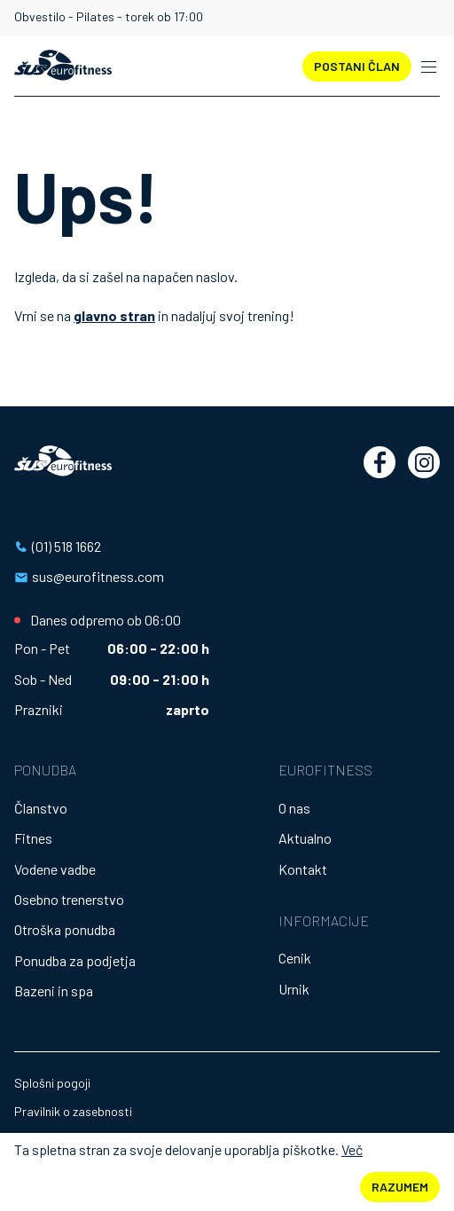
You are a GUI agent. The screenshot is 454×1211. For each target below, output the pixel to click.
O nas (294, 807)
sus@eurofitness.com (98, 576)
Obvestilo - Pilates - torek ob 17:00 (108, 17)
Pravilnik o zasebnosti (73, 1111)
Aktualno (305, 838)
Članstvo (40, 807)
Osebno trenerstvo (69, 899)
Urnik (293, 988)
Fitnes (33, 838)
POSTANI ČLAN (357, 66)
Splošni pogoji (52, 1082)
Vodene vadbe (55, 869)
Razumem (400, 1186)
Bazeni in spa (53, 990)
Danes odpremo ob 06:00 (105, 620)
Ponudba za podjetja (75, 960)
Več (352, 1149)
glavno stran (114, 315)
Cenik (294, 957)
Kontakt (302, 869)
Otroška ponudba (64, 929)
